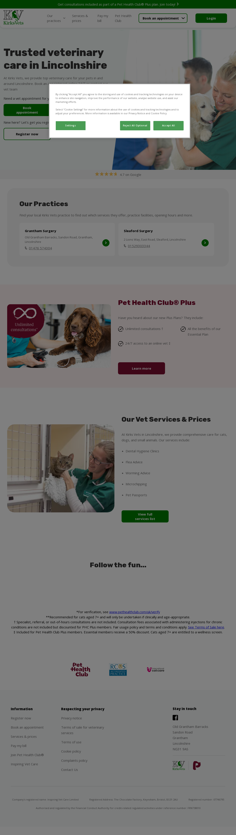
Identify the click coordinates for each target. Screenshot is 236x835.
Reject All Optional (135, 125)
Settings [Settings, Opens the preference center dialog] (70, 125)
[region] (119, 111)
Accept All (168, 125)
